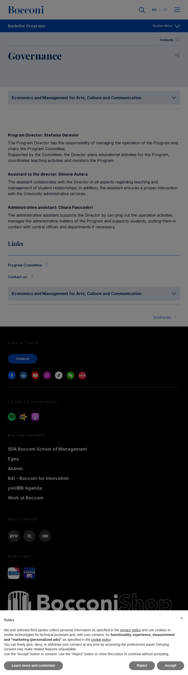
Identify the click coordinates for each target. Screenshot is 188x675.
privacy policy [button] (130, 630)
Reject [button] (142, 665)
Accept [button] (170, 665)
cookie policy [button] (100, 640)
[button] (182, 618)
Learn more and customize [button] (33, 665)
